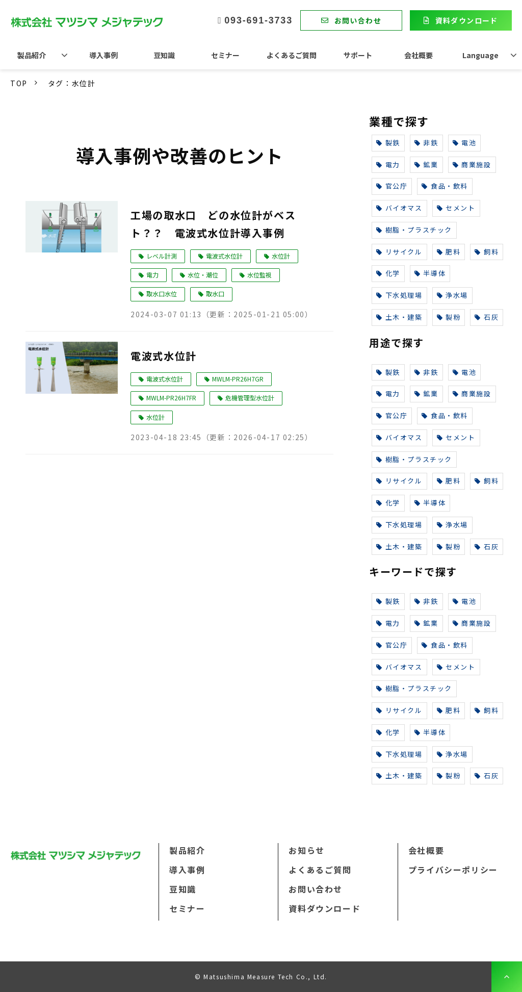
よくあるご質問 (292, 55)
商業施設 (472, 164)
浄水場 (452, 295)
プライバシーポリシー (453, 869)
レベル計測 (161, 255)
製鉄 (388, 142)
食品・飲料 (445, 186)
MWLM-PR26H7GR (238, 378)
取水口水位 (161, 293)
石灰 (487, 317)
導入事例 (103, 55)
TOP (19, 83)
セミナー (225, 55)
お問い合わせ (357, 20)
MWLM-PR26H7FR (171, 397)
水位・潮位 (203, 274)
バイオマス (399, 208)
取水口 (215, 293)
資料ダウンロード (466, 20)
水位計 (281, 255)
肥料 (449, 252)
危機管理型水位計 (249, 397)
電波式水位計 (224, 255)
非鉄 (426, 142)
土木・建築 (399, 317)
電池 (465, 142)
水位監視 (259, 274)
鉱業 (426, 164)
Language (480, 55)
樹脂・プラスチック (414, 230)
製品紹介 (31, 55)
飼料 (487, 252)
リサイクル (399, 252)
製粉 (449, 317)
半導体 (430, 273)
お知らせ (306, 850)
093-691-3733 (258, 20)
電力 (152, 274)
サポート (358, 55)
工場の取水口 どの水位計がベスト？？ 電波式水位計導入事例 (213, 224)
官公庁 (391, 186)
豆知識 (164, 55)
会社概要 (418, 55)
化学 (388, 273)
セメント (456, 208)
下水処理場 (399, 295)
